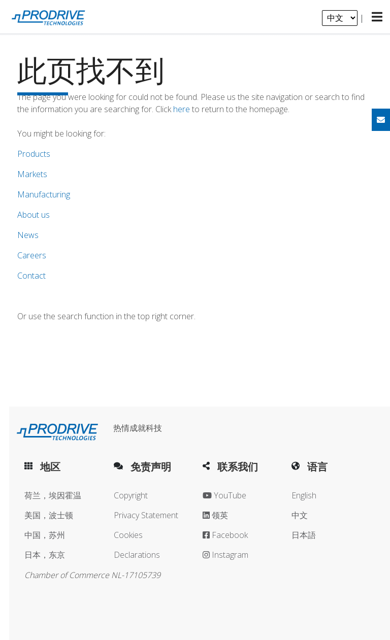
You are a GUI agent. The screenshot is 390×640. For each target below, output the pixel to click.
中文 (299, 515)
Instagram (225, 554)
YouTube (224, 495)
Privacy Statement (146, 515)
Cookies (128, 535)
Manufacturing (43, 194)
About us (33, 214)
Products (33, 153)
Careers (31, 255)
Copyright (131, 495)
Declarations (137, 554)
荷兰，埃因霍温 (52, 495)
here (181, 109)
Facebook (225, 535)
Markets (32, 174)
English (303, 495)
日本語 (303, 535)
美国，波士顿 (48, 515)
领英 (215, 515)
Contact (31, 275)
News (28, 235)
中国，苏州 (44, 535)
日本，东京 (44, 554)
